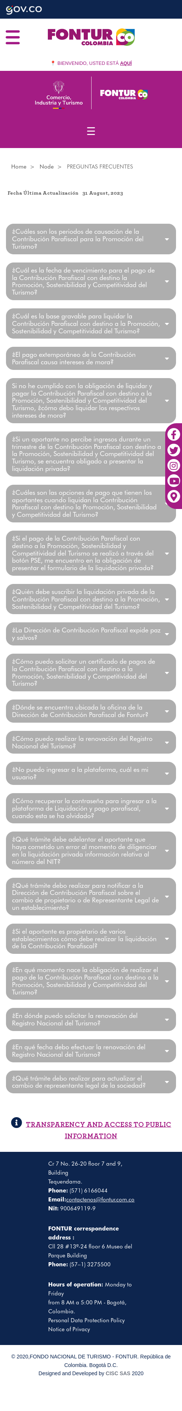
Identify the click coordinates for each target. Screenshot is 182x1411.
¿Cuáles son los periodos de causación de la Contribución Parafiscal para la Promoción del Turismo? (78, 239)
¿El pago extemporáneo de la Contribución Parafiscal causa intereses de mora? (74, 358)
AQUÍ (126, 63)
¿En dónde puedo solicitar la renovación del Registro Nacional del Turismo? (75, 1019)
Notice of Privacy (69, 1329)
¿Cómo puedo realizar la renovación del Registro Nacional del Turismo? (82, 742)
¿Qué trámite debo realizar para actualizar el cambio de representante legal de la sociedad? (79, 1082)
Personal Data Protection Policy (86, 1320)
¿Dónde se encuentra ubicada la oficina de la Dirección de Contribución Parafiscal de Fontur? (80, 711)
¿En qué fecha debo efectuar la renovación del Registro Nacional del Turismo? (78, 1050)
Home (19, 166)
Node (47, 166)
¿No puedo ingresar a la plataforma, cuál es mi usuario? (80, 773)
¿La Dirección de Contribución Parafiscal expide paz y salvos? (86, 633)
